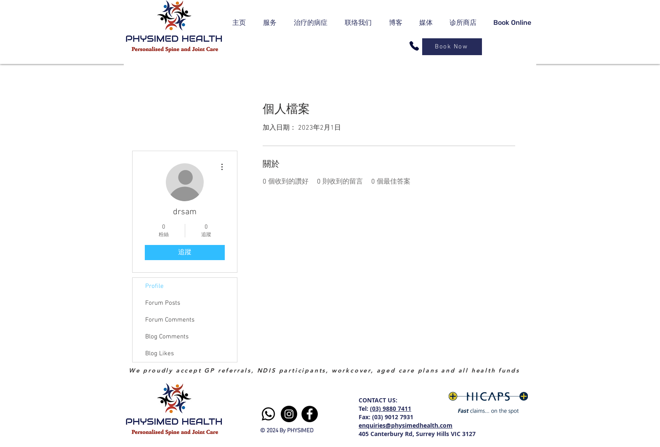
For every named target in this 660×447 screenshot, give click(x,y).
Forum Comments (169, 320)
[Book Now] (452, 46)
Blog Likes (159, 353)
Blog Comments (167, 337)
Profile (154, 286)
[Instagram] (289, 414)
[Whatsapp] (268, 414)
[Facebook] (309, 414)
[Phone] (414, 45)
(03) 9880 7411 (390, 408)
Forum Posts (162, 303)
